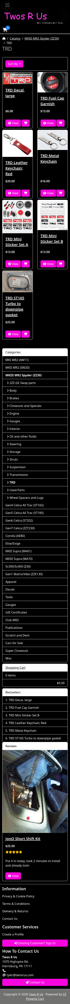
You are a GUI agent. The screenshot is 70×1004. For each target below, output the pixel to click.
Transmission (17, 475)
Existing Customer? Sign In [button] (34, 943)
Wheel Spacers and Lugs (25, 498)
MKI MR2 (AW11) (17, 360)
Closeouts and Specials (24, 406)
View (13, 123)
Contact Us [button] (35, 982)
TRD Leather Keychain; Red (16, 168)
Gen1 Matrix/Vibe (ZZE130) (24, 574)
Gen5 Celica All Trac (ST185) (24, 513)
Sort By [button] (13, 64)
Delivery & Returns (15, 911)
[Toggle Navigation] (7, 5)
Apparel (10, 582)
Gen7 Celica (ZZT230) (20, 528)
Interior (13, 429)
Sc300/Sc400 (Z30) (18, 566)
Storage (13, 452)
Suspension (16, 467)
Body (12, 390)
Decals (10, 589)
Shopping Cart (15, 668)
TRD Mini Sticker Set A (16, 241)
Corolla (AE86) (15, 536)
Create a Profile (13, 934)
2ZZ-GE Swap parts (21, 383)
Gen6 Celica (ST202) (19, 520)
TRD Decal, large (15, 93)
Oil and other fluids (21, 436)
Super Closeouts (16, 651)
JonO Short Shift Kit (22, 838)
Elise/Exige (12, 543)
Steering (14, 444)
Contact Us (9, 919)
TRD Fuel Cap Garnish (52, 101)
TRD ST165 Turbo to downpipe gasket (14, 306)
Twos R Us (36, 994)
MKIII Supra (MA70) (18, 559)
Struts (12, 459)
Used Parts (16, 490)
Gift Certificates (16, 612)
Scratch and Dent (17, 635)
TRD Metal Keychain (50, 158)
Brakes (13, 398)
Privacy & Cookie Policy (18, 896)
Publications (13, 628)
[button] (5, 30)
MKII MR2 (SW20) (17, 367)
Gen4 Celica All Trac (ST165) (24, 505)
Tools (9, 597)
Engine (13, 413)
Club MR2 (12, 620)
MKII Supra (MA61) (18, 551)
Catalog (15, 38)
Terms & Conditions (16, 904)
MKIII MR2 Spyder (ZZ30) (41, 38)
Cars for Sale (14, 643)
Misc (8, 658)
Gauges (13, 421)
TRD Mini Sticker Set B (52, 238)
